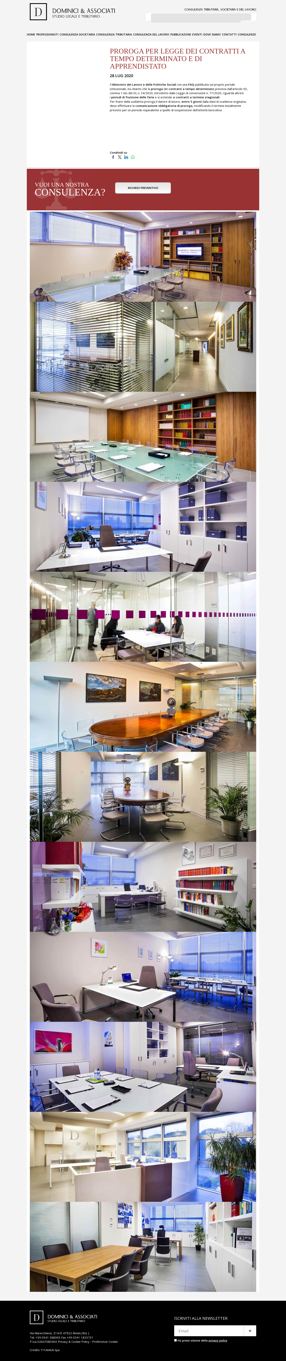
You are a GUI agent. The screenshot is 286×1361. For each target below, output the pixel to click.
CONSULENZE (247, 33)
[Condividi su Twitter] (119, 156)
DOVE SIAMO (212, 33)
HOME (31, 33)
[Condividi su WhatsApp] (132, 156)
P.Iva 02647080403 (43, 1341)
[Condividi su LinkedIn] (126, 156)
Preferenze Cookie (105, 1341)
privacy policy (218, 1339)
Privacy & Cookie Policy (73, 1341)
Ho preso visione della (202, 1339)
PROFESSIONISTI (47, 33)
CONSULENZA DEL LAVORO (151, 33)
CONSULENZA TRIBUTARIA (114, 33)
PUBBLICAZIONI (180, 33)
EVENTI (197, 33)
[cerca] (196, 18)
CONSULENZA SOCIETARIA (77, 33)
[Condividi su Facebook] (113, 156)
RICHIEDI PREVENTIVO (143, 189)
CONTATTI (229, 33)
